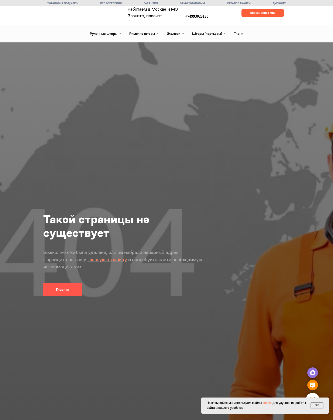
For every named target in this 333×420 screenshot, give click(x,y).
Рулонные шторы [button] (104, 34)
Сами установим (192, 3)
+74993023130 (196, 16)
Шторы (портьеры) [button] (207, 34)
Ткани (238, 34)
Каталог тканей (239, 3)
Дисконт (279, 3)
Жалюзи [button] (174, 34)
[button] (262, 13)
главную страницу (107, 260)
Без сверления (111, 3)
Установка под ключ (62, 3)
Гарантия (151, 3)
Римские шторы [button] (142, 34)
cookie (267, 403)
